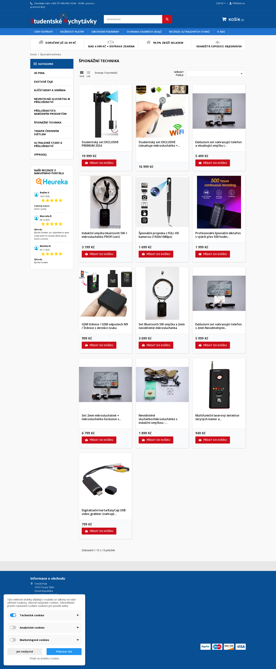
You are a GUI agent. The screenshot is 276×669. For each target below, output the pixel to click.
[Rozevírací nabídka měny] (221, 3)
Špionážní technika (47, 122)
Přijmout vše (64, 651)
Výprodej (40, 154)
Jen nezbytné (24, 651)
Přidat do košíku (99, 163)
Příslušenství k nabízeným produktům (50, 112)
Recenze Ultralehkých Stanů (189, 31)
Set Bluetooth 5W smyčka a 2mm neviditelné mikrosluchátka (162, 326)
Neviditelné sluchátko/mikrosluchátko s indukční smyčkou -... (158, 419)
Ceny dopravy (43, 31)
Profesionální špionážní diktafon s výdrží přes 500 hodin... (218, 235)
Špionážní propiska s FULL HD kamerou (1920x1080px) (159, 235)
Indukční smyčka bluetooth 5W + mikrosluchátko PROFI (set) (104, 235)
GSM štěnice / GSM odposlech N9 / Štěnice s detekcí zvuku (105, 326)
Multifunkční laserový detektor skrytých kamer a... (217, 417)
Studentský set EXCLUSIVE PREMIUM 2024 (100, 144)
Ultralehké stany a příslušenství (48, 144)
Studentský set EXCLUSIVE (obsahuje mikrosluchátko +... (159, 144)
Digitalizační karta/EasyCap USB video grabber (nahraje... (104, 512)
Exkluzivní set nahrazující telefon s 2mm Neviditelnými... (218, 326)
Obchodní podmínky (105, 31)
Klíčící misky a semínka (50, 90)
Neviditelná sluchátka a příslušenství (51, 100)
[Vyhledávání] (138, 19)
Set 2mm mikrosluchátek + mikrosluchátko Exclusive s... (101, 417)
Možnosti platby (72, 31)
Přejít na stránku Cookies (44, 658)
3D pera (39, 73)
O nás (221, 31)
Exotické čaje (43, 81)
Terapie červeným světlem (46, 132)
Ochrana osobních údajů (144, 31)
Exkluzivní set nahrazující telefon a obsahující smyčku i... (218, 144)
